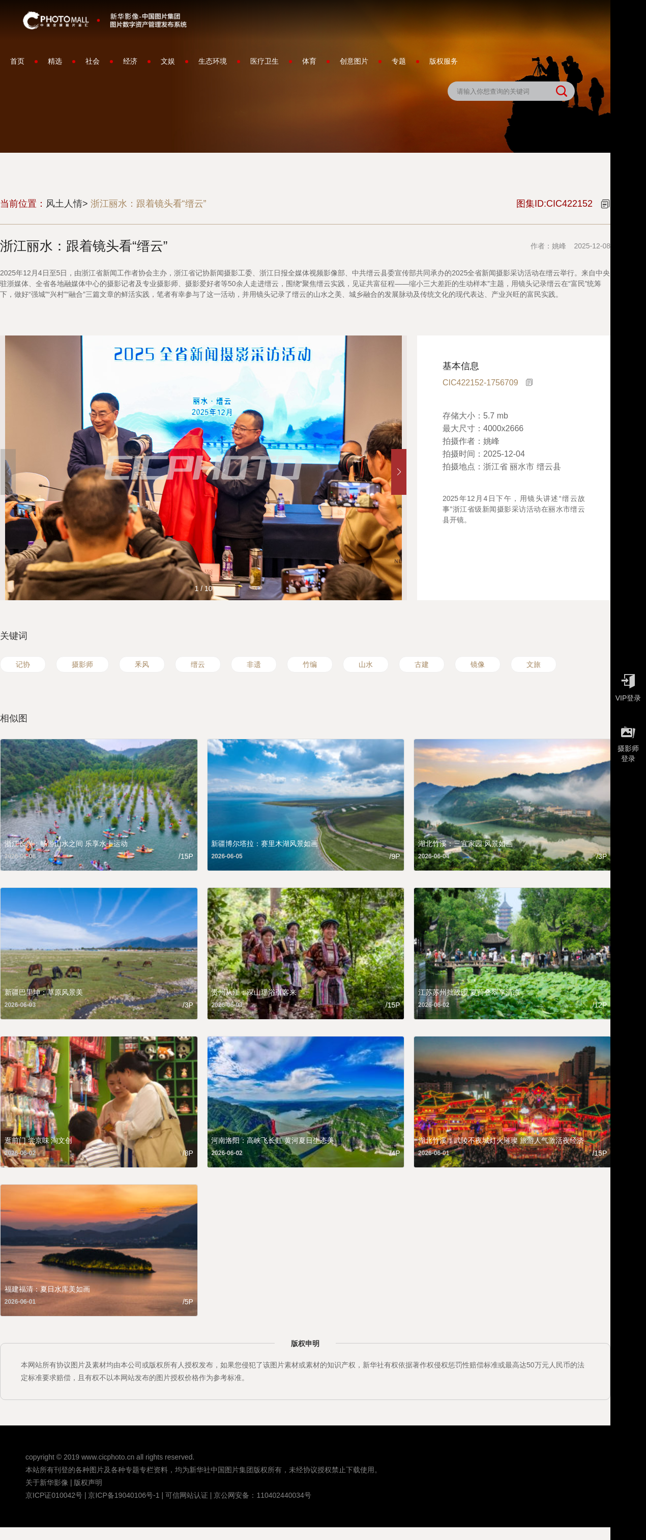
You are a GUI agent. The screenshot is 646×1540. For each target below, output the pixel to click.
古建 (422, 664)
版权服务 (443, 61)
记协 (23, 664)
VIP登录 (628, 685)
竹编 (310, 664)
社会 (92, 61)
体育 (309, 61)
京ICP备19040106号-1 (123, 1495)
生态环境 (212, 61)
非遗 (254, 664)
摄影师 (82, 664)
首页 (17, 61)
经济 (130, 61)
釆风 (142, 664)
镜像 (478, 664)
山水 (366, 664)
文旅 (533, 664)
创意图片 (354, 61)
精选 (55, 61)
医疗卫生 (264, 61)
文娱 (168, 61)
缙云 (198, 664)
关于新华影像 (46, 1482)
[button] (398, 472)
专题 (399, 61)
